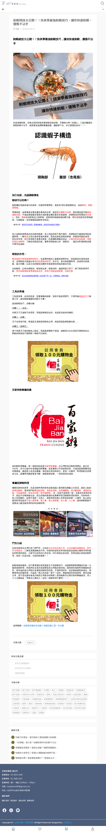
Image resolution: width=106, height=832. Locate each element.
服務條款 (30, 800)
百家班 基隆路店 (22, 663)
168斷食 (15, 708)
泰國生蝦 (69, 690)
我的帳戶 (13, 800)
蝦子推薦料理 (79, 703)
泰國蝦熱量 (36, 699)
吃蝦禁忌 (40, 694)
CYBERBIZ (67, 822)
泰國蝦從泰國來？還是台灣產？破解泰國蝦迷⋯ (34, 747)
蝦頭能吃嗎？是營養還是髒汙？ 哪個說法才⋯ (33, 758)
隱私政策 (22, 800)
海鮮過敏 (38, 703)
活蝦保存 (25, 712)
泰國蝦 (61, 690)
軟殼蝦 (61, 703)
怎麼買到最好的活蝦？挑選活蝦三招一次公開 (43, 625)
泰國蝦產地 (80, 690)
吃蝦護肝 (16, 699)
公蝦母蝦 (16, 703)
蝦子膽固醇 (36, 690)
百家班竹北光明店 (23, 668)
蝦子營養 (16, 690)
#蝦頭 (68, 694)
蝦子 (53, 690)
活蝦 (34, 712)
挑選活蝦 (77, 694)
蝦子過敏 (16, 694)
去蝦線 (44, 708)
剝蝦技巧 (30, 642)
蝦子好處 (25, 690)
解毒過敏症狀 (50, 703)
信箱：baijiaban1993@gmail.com (16, 786)
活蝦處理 (16, 712)
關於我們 (5, 800)
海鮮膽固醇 (48, 699)
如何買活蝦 (67, 708)
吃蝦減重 (25, 699)
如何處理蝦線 (55, 708)
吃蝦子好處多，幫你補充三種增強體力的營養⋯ (34, 737)
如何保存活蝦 (80, 708)
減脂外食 (25, 708)
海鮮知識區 (20, 673)
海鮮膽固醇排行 (61, 699)
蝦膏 (24, 703)
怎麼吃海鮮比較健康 (79, 699)
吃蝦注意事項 (58, 694)
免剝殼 (69, 703)
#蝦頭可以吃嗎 (28, 694)
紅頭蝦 (46, 690)
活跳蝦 (41, 712)
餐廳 (85, 694)
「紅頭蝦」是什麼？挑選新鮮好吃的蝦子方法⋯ (34, 742)
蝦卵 (30, 703)
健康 (48, 694)
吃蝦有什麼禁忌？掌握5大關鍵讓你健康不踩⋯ (34, 752)
